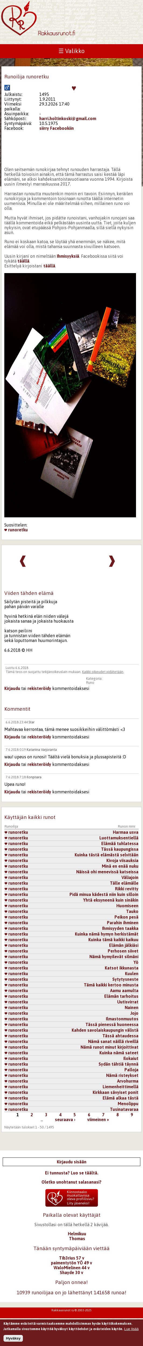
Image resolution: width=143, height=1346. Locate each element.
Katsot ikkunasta (121, 967)
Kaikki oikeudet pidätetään (102, 672)
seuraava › (65, 1119)
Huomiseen (127, 905)
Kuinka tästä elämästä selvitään (106, 854)
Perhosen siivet (123, 951)
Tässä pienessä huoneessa (111, 1024)
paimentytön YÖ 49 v (71, 1262)
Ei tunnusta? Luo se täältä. (71, 1172)
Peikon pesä (126, 917)
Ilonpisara (34, 777)
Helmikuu (77, 1233)
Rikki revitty (126, 888)
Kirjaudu (12, 688)
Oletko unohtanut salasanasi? (71, 1182)
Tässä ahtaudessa (120, 1035)
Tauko (132, 911)
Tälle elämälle (124, 883)
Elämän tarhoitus (121, 996)
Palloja (131, 1069)
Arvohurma (127, 1081)
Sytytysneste (125, 979)
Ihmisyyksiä (68, 256)
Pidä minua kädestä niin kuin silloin (103, 894)
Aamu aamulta (124, 990)
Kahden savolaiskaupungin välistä (105, 1030)
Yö (136, 962)
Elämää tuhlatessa (119, 843)
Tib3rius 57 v (71, 1258)
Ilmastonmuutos (122, 1018)
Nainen (131, 1007)
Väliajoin (129, 877)
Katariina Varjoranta (42, 750)
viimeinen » (98, 1119)
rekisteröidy (39, 688)
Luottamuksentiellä (118, 837)
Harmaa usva (125, 832)
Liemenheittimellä (120, 1086)
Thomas (77, 1238)
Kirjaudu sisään (71, 1161)
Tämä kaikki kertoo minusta (111, 984)
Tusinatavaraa (124, 1109)
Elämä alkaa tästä (120, 1098)
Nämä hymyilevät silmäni (113, 956)
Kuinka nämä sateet (118, 1052)
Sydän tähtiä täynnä (118, 1064)
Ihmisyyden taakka (120, 928)
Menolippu (128, 1103)
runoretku (16, 529)
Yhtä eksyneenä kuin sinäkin (110, 900)
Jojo (134, 1013)
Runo (90, 683)
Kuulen (131, 973)
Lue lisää (131, 1330)
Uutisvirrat (127, 1001)
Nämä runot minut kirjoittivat (109, 1047)
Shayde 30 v (71, 1272)
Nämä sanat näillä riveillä (113, 1041)
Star (31, 722)
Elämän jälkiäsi (123, 945)
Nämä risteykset (122, 1075)
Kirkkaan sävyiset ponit (115, 1092)
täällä (23, 261)
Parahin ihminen (122, 922)
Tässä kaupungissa (119, 849)
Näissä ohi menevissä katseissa (107, 871)
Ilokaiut (130, 1058)
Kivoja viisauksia (122, 860)
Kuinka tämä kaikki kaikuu (113, 939)
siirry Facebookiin (56, 128)
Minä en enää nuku (120, 866)
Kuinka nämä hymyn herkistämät (106, 934)
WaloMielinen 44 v (72, 1267)
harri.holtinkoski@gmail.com (67, 118)
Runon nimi (126, 826)
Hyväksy (13, 1339)
